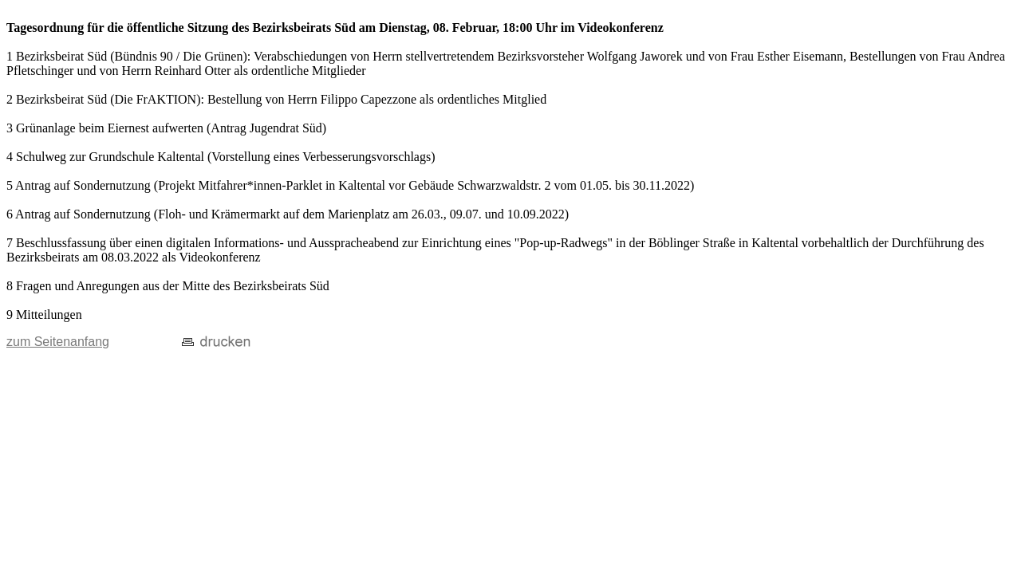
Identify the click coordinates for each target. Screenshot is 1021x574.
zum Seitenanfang (57, 341)
